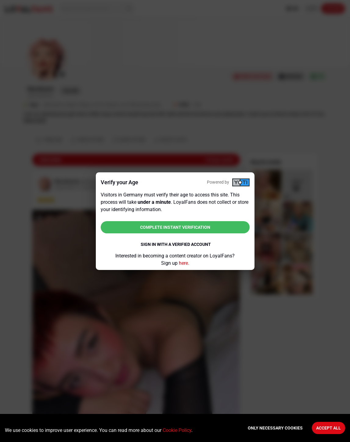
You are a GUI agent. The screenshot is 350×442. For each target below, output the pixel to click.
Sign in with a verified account (176, 244)
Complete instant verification (175, 227)
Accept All (328, 428)
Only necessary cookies (275, 428)
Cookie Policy (177, 430)
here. (184, 263)
